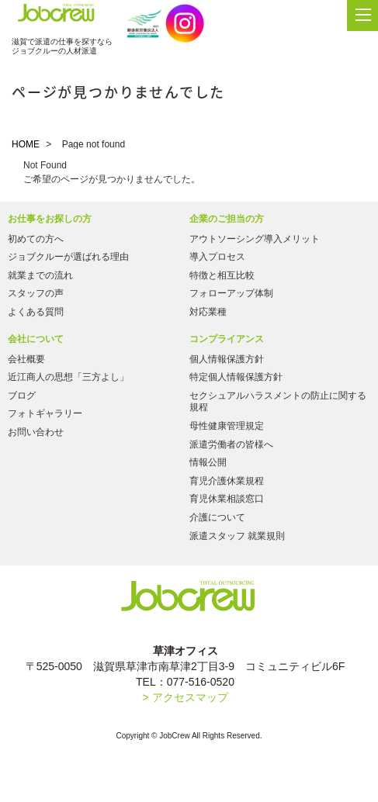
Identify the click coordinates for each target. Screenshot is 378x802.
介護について (217, 517)
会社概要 (26, 359)
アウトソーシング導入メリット (254, 238)
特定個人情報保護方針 (236, 377)
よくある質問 (36, 311)
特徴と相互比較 (222, 275)
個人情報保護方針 (226, 359)
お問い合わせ (36, 432)
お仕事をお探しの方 (50, 218)
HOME (26, 144)
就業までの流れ (40, 275)
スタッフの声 (36, 293)
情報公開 (208, 462)
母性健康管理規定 (226, 425)
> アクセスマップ (184, 697)
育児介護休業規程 (226, 480)
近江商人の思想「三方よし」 (68, 377)
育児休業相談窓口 (226, 498)
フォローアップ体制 (231, 293)
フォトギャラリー (45, 413)
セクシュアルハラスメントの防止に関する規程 (277, 401)
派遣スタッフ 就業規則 (237, 536)
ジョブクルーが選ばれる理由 (68, 256)
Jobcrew (56, 16)
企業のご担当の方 (226, 218)
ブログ (22, 395)
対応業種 (208, 311)
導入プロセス (217, 256)
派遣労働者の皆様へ (231, 444)
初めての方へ (36, 238)
